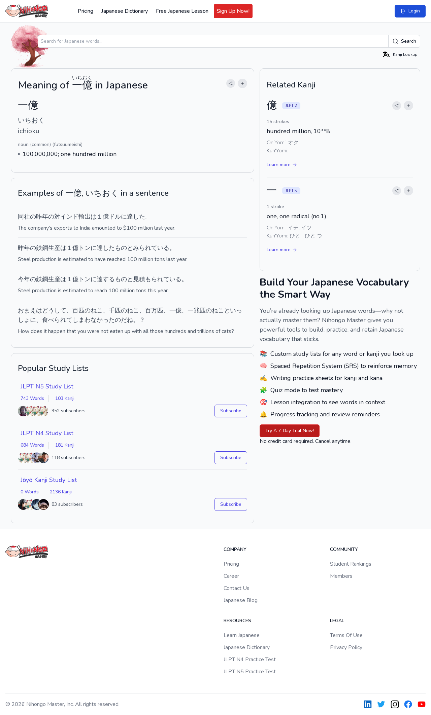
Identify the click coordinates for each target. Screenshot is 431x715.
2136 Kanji (61, 492)
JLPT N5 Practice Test (250, 671)
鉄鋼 (42, 248)
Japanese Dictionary (124, 11)
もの (121, 248)
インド (69, 217)
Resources (237, 620)
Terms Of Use (346, 635)
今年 (24, 279)
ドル (115, 217)
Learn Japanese (242, 635)
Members (341, 576)
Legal (337, 620)
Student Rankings (350, 564)
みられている (151, 248)
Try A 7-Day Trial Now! (289, 430)
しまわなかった (93, 320)
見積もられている (157, 279)
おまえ (27, 310)
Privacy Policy (346, 647)
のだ (121, 320)
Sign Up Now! (233, 11)
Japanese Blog (241, 600)
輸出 (84, 217)
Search (404, 41)
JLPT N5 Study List (47, 386)
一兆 (194, 310)
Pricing (85, 11)
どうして (54, 310)
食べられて (57, 320)
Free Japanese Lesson (182, 11)
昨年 (42, 217)
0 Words (30, 492)
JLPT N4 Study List (47, 433)
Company (235, 549)
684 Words (32, 445)
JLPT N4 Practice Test (250, 659)
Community (344, 549)
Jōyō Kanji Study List (49, 480)
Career (231, 576)
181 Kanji (64, 445)
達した (136, 217)
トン (84, 248)
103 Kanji (64, 398)
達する (106, 279)
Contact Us (237, 588)
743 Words (32, 398)
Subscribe (230, 411)
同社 (24, 217)
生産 (54, 248)
